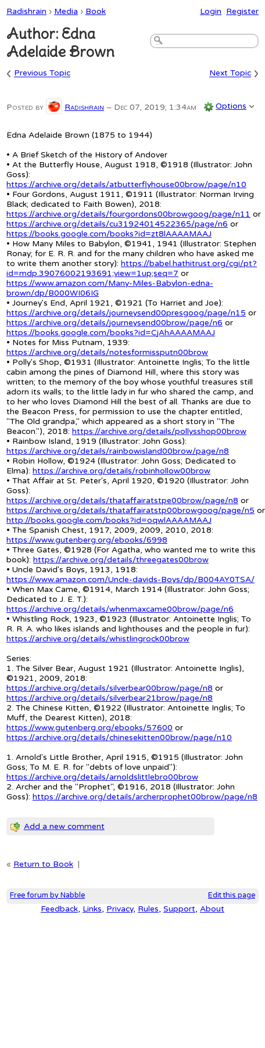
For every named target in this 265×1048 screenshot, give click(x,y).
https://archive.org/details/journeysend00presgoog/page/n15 (126, 313)
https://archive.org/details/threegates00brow (121, 560)
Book (95, 11)
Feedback (59, 909)
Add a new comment (64, 826)
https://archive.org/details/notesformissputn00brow (107, 352)
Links (92, 909)
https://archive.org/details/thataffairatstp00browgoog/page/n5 (130, 510)
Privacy (119, 909)
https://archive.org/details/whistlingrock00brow (97, 639)
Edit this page (231, 895)
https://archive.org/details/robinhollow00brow (121, 471)
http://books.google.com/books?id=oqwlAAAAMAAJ (109, 520)
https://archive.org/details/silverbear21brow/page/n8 (109, 698)
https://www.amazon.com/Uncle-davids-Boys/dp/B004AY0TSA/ (130, 579)
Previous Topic (42, 73)
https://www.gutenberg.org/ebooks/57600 (89, 728)
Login (210, 11)
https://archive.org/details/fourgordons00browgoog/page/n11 (128, 214)
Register (242, 11)
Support (179, 909)
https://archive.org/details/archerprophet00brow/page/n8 (145, 797)
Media (66, 11)
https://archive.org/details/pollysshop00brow (159, 431)
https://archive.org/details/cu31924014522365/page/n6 (117, 224)
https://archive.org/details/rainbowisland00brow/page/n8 (117, 451)
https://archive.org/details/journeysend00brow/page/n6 (114, 323)
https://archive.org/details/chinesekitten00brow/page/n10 (119, 737)
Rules (148, 909)
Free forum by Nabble (47, 895)
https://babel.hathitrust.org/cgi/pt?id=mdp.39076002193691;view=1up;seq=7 (131, 268)
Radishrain (26, 11)
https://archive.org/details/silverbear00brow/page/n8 (109, 688)
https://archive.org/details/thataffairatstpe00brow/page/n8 (122, 500)
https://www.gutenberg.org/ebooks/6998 (86, 540)
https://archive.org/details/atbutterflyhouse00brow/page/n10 (126, 184)
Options (231, 106)
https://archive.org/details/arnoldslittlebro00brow (102, 777)
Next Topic (230, 73)
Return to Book (43, 864)
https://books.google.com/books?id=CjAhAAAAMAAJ (110, 333)
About (212, 909)
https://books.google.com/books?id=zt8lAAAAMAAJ (109, 234)
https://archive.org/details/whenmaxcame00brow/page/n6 (120, 609)
